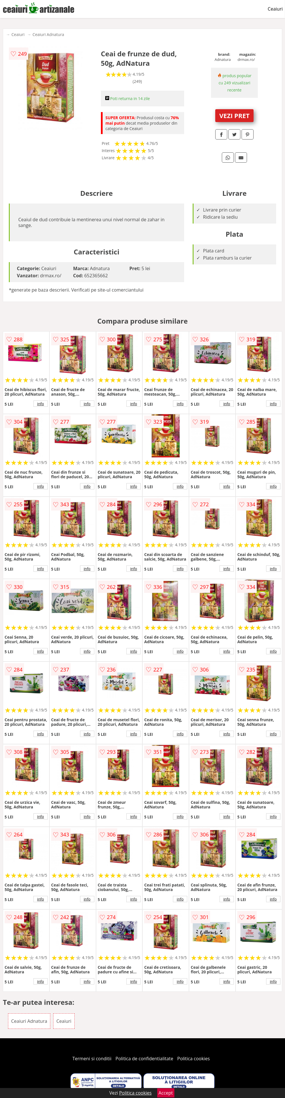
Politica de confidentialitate (144, 1058)
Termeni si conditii (91, 1058)
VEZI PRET (234, 115)
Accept (166, 1093)
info (40, 403)
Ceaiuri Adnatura (48, 34)
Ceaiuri (275, 9)
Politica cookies (193, 1058)
